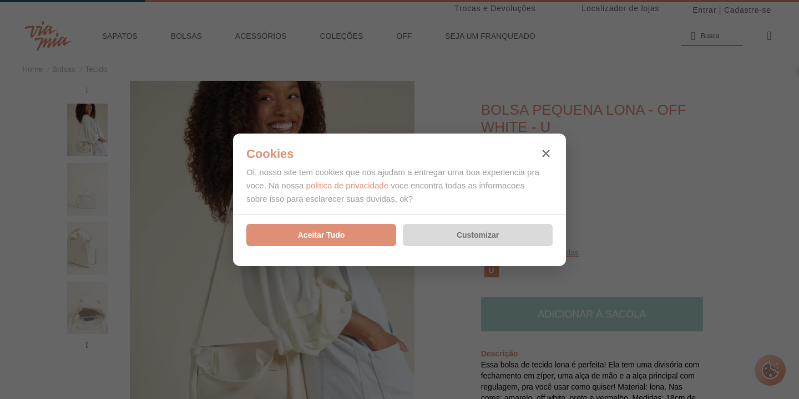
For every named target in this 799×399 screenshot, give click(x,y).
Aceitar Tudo (321, 235)
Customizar (478, 235)
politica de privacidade (347, 185)
